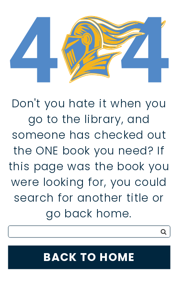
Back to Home (88, 257)
